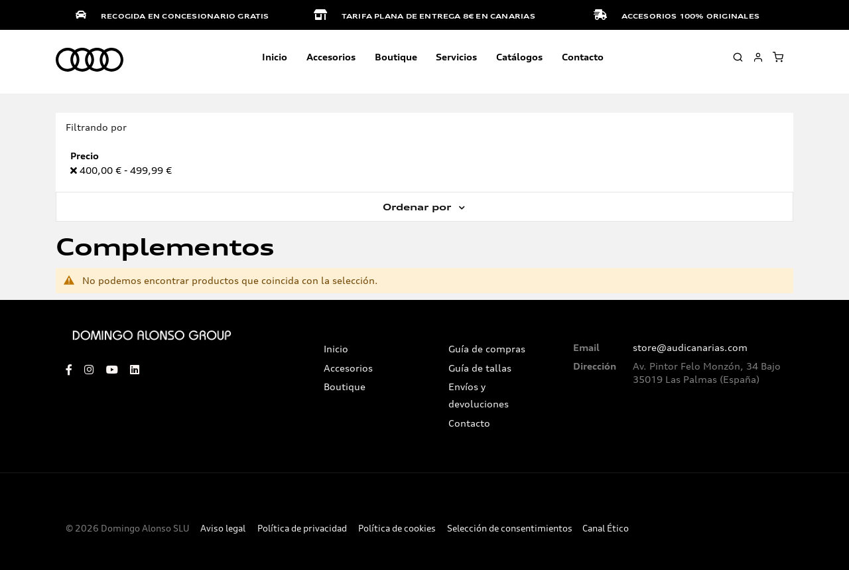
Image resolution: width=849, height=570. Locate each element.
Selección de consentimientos (509, 529)
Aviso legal (222, 529)
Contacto (583, 56)
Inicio (274, 56)
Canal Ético (605, 529)
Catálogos (519, 56)
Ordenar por (418, 207)
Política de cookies (397, 529)
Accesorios (348, 368)
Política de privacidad (302, 529)
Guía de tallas (479, 368)
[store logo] (89, 60)
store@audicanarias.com (690, 347)
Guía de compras (486, 349)
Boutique (396, 56)
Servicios (456, 56)
